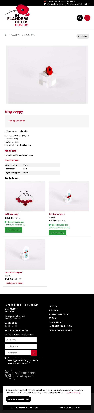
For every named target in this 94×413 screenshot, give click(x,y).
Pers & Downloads (60, 330)
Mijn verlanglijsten (54, 4)
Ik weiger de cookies (69, 407)
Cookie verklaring (73, 392)
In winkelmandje (13, 230)
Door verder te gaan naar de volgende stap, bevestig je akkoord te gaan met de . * (26, 360)
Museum (54, 310)
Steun (52, 318)
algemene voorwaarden (18, 363)
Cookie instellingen (18, 399)
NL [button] (86, 4)
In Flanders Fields (60, 326)
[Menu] (87, 18)
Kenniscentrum (59, 314)
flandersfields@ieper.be (15, 316)
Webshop (15, 35)
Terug (83, 36)
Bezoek (53, 306)
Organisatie (57, 322)
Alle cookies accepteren (24, 407)
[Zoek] (79, 18)
